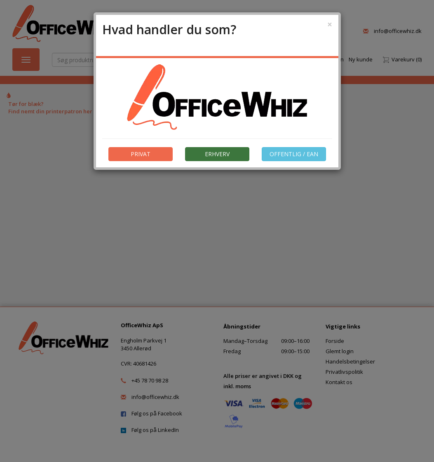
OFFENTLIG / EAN (294, 154)
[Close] (329, 24)
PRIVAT (140, 154)
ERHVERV (217, 154)
